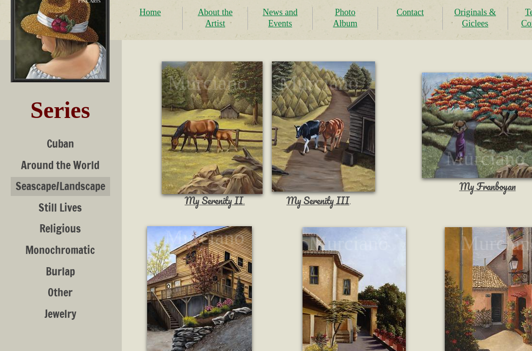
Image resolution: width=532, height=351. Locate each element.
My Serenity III (317, 200)
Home (150, 12)
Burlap (60, 271)
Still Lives (60, 207)
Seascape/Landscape (60, 186)
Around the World (60, 165)
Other (60, 292)
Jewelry (60, 313)
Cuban (60, 143)
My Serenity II (214, 200)
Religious (60, 228)
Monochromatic (60, 249)
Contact (410, 12)
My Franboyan (487, 186)
